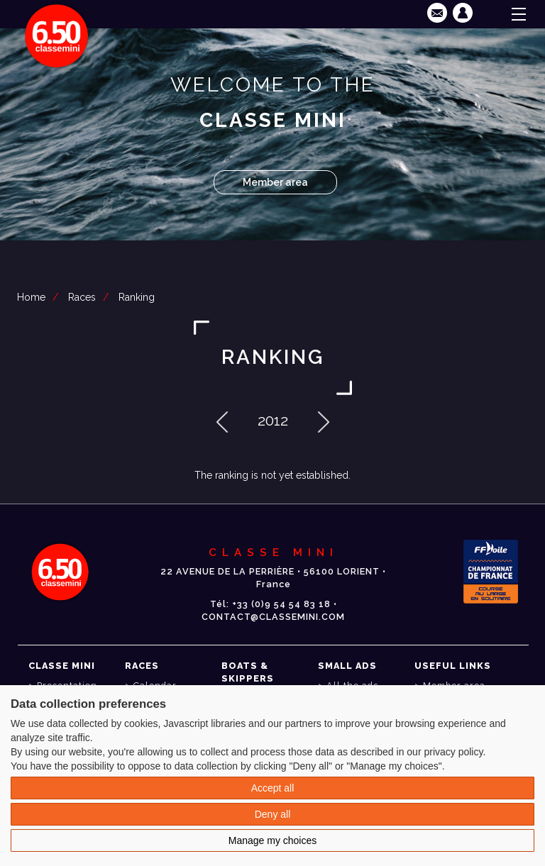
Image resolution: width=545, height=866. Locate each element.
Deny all (273, 814)
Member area (275, 182)
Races (82, 297)
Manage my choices (273, 840)
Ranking (137, 297)
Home (31, 297)
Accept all (272, 788)
